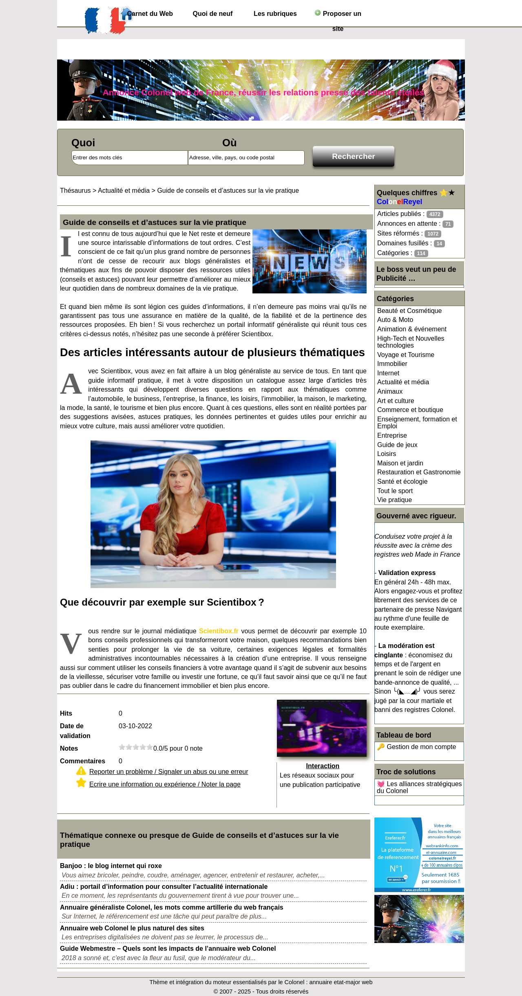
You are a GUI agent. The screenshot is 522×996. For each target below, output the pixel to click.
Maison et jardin (400, 463)
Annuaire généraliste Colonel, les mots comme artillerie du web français (171, 907)
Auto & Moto (395, 319)
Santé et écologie (402, 481)
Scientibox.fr (219, 631)
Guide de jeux (397, 444)
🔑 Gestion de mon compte (416, 746)
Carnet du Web (150, 13)
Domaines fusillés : (411, 243)
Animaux (390, 391)
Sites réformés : (409, 234)
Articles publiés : (410, 214)
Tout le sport (395, 490)
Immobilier (392, 363)
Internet (388, 373)
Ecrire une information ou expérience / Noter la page (165, 784)
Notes (69, 748)
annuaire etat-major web (340, 982)
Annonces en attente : (415, 224)
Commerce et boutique (410, 409)
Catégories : (402, 253)
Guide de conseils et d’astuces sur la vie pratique (228, 190)
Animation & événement (412, 329)
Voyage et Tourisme (405, 354)
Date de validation (75, 731)
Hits (66, 713)
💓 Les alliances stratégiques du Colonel (419, 787)
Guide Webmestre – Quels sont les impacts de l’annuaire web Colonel (168, 948)
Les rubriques (275, 13)
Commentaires (82, 761)
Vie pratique (394, 499)
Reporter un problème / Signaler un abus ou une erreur (168, 771)
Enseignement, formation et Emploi (417, 423)
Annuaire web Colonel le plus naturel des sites (132, 928)
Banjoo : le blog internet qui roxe (111, 865)
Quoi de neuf (213, 13)
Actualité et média (403, 382)
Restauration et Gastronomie (419, 472)
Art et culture (395, 400)
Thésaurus (75, 190)
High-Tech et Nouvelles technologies (411, 342)
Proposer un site (337, 15)
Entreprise (392, 435)
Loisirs (386, 453)
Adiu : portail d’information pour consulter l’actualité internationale (164, 886)
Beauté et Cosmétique (409, 310)
